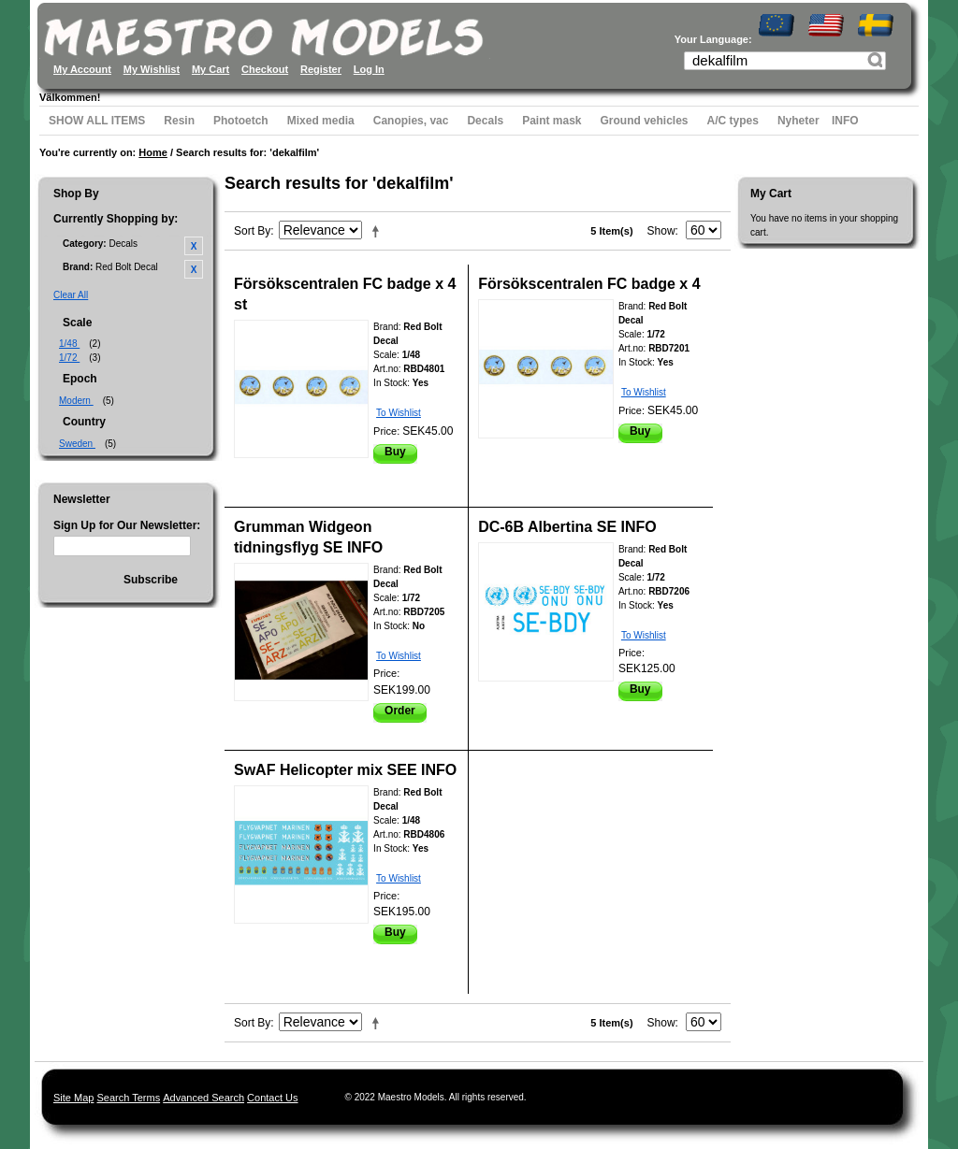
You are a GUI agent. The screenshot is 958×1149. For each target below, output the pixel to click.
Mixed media (321, 120)
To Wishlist (398, 413)
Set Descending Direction (379, 231)
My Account (82, 69)
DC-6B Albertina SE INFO (567, 527)
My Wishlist (151, 69)
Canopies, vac (411, 120)
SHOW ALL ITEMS (97, 120)
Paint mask (551, 120)
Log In (369, 69)
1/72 (69, 357)
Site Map (73, 1097)
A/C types (733, 120)
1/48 (69, 343)
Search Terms (128, 1097)
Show (661, 230)
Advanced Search (203, 1097)
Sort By (252, 230)
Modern (76, 400)
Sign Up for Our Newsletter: (126, 525)
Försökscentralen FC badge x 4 (589, 284)
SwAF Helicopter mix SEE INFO (345, 770)
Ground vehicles (645, 120)
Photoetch (241, 120)
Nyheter (798, 120)
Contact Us (272, 1097)
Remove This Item (193, 246)
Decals (485, 120)
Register (320, 69)
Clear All (70, 295)
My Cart (210, 69)
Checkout (264, 69)
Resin (179, 120)
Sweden (77, 443)
